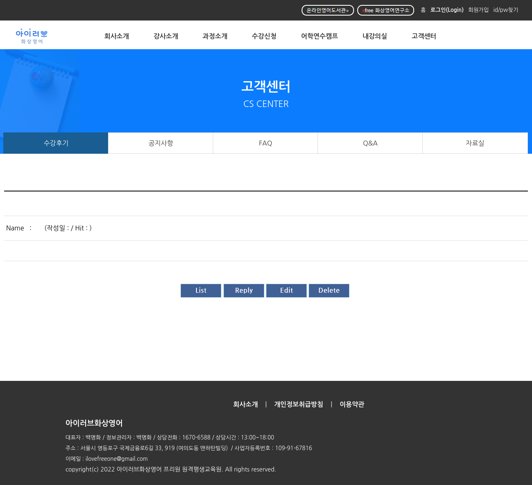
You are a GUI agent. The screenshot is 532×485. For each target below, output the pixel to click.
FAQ (266, 143)
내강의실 (375, 36)
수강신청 (264, 36)
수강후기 (56, 143)
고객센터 (424, 36)
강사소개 (165, 36)
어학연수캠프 (319, 36)
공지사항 (161, 143)
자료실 (475, 143)
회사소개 (116, 36)
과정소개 (215, 36)
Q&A (370, 143)
